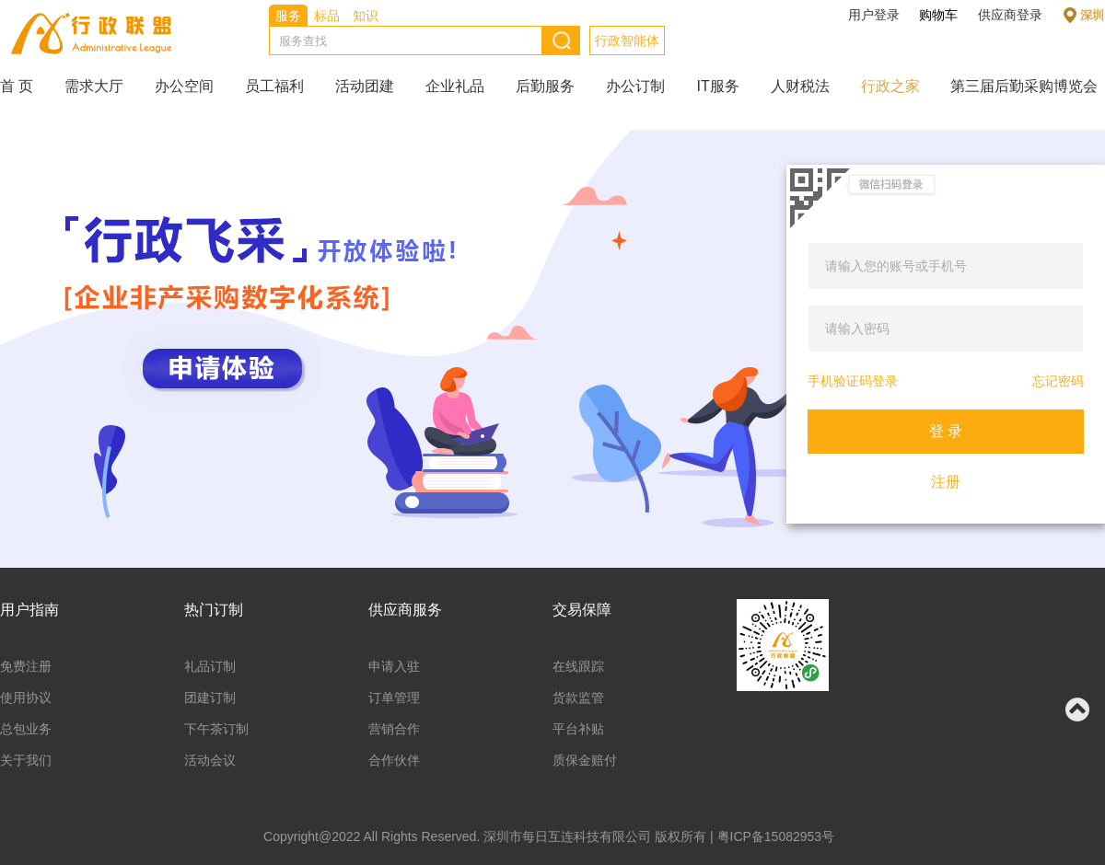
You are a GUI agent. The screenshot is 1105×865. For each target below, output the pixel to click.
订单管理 (394, 697)
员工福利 (274, 86)
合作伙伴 (394, 760)
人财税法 (800, 86)
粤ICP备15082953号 (776, 836)
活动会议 (210, 760)
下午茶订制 (216, 728)
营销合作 (394, 728)
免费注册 (26, 666)
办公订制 (635, 86)
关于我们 (26, 760)
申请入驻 (394, 666)
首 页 (16, 86)
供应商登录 (1010, 14)
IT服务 (717, 86)
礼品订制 (210, 666)
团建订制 (210, 697)
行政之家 (890, 86)
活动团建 (364, 86)
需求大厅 (93, 86)
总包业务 (26, 728)
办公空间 (184, 86)
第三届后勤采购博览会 (1024, 86)
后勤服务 (545, 86)
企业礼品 (454, 86)
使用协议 (26, 697)
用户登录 (874, 14)
